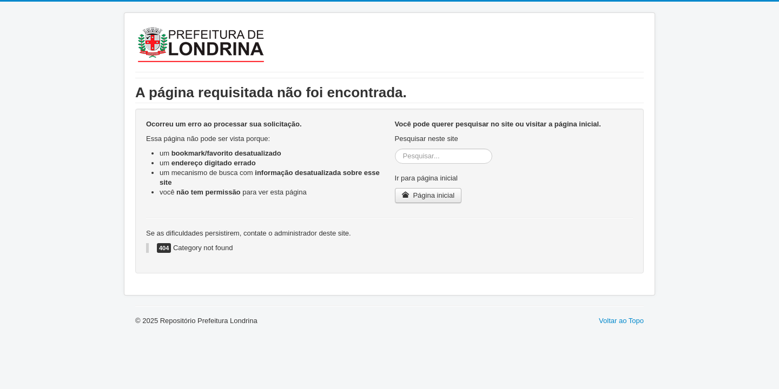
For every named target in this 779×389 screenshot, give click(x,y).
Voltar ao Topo (621, 321)
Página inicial (428, 195)
